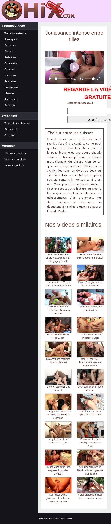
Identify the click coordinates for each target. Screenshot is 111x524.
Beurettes (10, 45)
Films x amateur (14, 165)
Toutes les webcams (16, 123)
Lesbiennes (11, 87)
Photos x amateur (15, 153)
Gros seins (11, 63)
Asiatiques (10, 39)
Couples (9, 135)
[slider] (62, 79)
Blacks (8, 51)
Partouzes (10, 99)
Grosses (9, 69)
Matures (9, 93)
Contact (69, 518)
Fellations (10, 57)
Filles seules (12, 129)
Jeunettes (10, 81)
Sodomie (9, 105)
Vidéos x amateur (15, 159)
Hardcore (10, 75)
